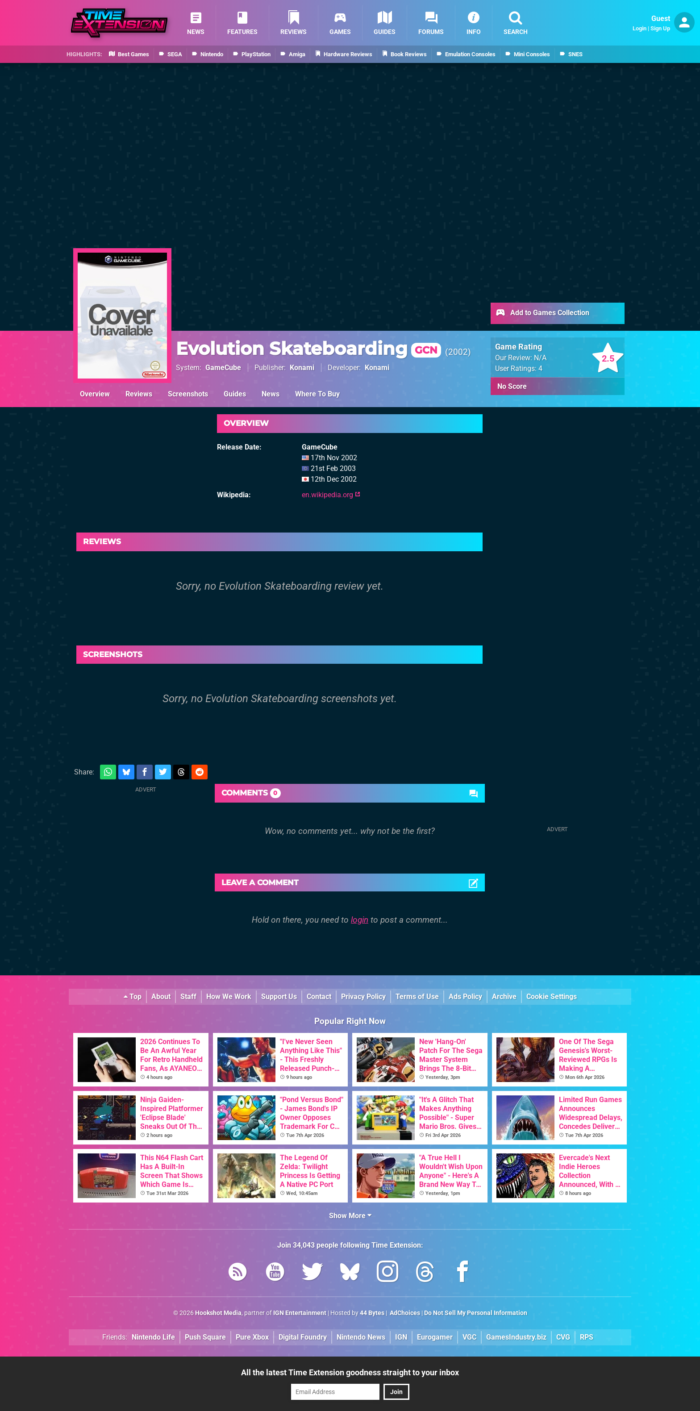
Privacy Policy (363, 996)
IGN (401, 1337)
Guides (235, 394)
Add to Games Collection (542, 313)
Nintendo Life (153, 1337)
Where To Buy (317, 394)
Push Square (205, 1337)
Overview (95, 394)
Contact (319, 996)
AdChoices (404, 1313)
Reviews (138, 394)
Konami (302, 367)
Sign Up (660, 28)
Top (133, 996)
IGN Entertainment (299, 1313)
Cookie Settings (551, 996)
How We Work (228, 996)
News (270, 394)
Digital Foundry (303, 1337)
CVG (563, 1337)
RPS (586, 1337)
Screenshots (188, 394)
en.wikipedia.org (331, 495)
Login (639, 28)
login (359, 920)
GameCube (223, 367)
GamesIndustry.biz (516, 1337)
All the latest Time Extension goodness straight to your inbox (350, 1372)
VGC (469, 1337)
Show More (350, 1215)
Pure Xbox (252, 1337)
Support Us (279, 996)
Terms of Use (417, 996)
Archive (504, 996)
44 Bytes (372, 1313)
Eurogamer (435, 1337)
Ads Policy (465, 996)
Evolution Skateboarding (308, 348)
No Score (512, 386)
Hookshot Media (218, 1313)
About (161, 996)
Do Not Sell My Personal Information (475, 1313)
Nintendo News (361, 1337)
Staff (188, 996)
